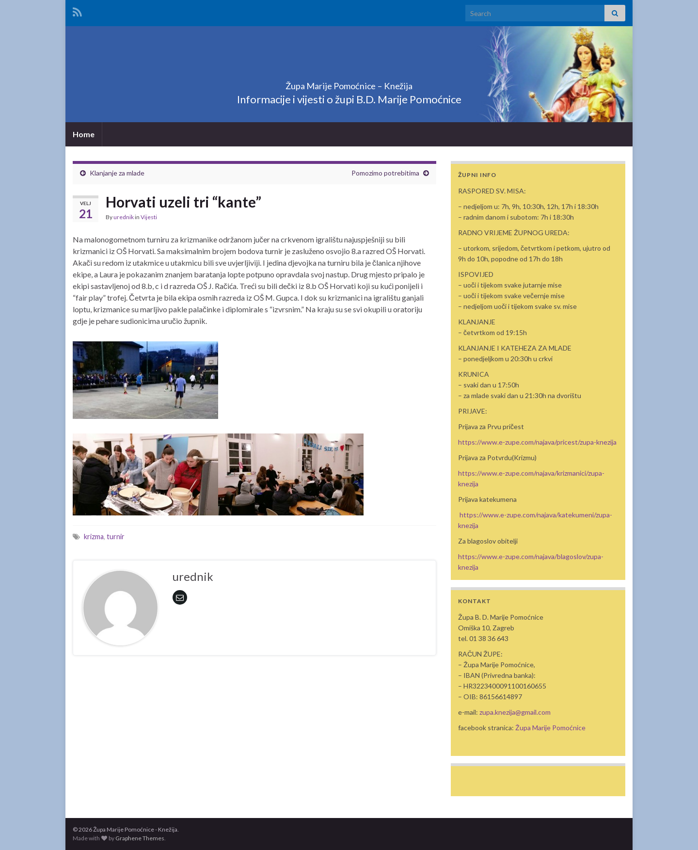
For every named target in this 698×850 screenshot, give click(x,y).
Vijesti (149, 217)
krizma (94, 536)
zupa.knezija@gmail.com (515, 712)
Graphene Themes (139, 838)
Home (84, 134)
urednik (123, 217)
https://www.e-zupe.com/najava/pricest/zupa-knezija (537, 442)
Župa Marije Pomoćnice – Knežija (349, 83)
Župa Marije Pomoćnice (550, 727)
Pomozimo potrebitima (385, 173)
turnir (116, 536)
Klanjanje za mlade (117, 173)
